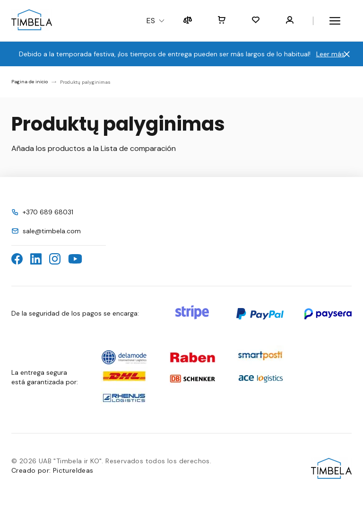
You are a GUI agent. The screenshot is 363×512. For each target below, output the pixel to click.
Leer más (330, 54)
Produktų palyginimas (85, 82)
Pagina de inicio (29, 82)
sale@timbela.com (52, 231)
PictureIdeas (73, 470)
